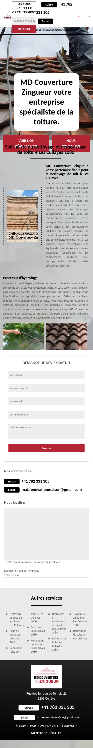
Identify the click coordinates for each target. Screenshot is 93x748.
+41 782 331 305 (35, 481)
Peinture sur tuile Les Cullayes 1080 (59, 644)
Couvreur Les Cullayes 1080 (38, 630)
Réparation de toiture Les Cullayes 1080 (38, 646)
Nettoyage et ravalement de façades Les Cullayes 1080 (59, 623)
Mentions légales (46, 733)
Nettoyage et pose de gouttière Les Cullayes (17, 619)
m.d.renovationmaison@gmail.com (52, 489)
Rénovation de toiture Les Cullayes (80, 634)
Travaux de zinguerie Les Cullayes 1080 (80, 619)
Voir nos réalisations (26, 143)
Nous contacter (71, 143)
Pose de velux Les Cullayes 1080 (15, 636)
